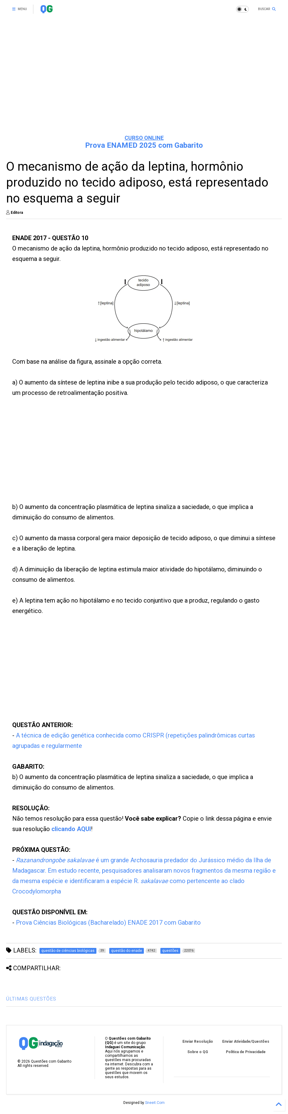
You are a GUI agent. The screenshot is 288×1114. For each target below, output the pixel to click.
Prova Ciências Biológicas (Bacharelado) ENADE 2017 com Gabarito (108, 922)
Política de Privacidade (246, 1052)
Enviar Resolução (197, 1041)
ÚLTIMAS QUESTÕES (31, 999)
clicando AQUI (71, 829)
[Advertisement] (144, 82)
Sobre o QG (197, 1052)
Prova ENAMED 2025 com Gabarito (144, 145)
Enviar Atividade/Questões (245, 1041)
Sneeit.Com (155, 1103)
